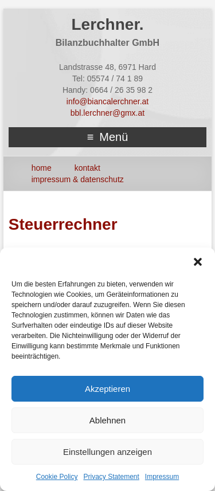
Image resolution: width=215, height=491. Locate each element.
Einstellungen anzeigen (107, 452)
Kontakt (87, 167)
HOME (42, 167)
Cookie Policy (57, 477)
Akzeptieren (107, 389)
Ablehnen (107, 420)
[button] (198, 262)
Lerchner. (107, 24)
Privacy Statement (111, 477)
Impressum (162, 477)
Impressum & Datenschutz (78, 179)
